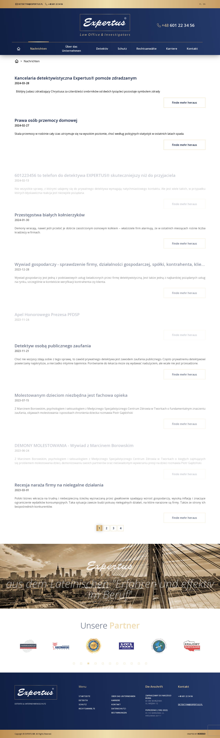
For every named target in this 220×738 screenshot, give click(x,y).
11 (146, 663)
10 (139, 663)
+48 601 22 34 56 (53, 4)
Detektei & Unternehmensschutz (30, 704)
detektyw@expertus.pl (190, 704)
